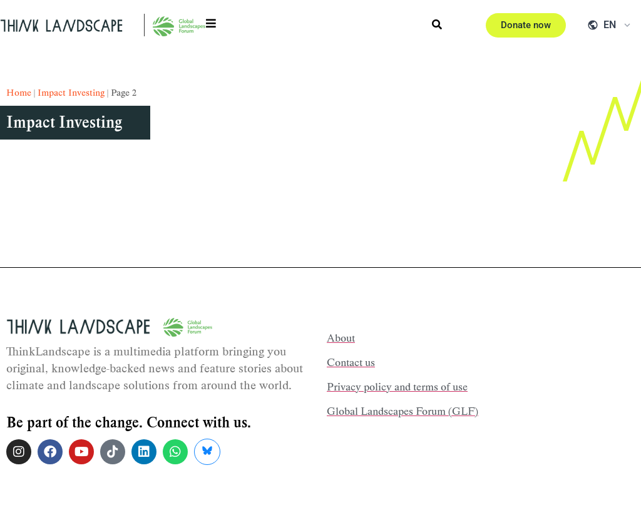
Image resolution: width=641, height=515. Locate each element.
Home (18, 92)
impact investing (71, 92)
